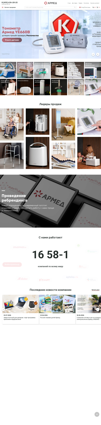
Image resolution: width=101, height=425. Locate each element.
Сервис (80, 3)
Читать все (95, 290)
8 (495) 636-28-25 (10, 2)
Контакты (86, 3)
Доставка (74, 3)
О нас (69, 3)
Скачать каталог (94, 3)
